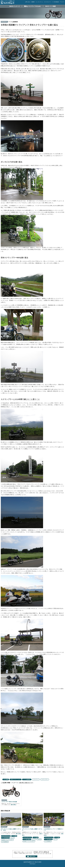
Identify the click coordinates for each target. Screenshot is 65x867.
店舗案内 (33, 1)
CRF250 (39, 839)
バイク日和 (5, 779)
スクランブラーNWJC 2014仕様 (9, 801)
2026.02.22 (25, 826)
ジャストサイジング (6, 836)
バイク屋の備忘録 (55, 1)
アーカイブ (62, 1)
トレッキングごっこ (39, 1)
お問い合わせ (27, 1)
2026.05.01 (3, 826)
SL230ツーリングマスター (7, 839)
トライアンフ (36, 779)
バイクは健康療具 (26, 779)
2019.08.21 (4, 21)
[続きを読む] (13, 804)
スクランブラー (44, 779)
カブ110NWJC (5, 841)
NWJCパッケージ (14, 6)
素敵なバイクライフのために (32, 6)
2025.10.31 (46, 826)
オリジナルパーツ (47, 1)
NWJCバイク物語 (50, 6)
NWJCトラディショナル (16, 779)
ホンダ (12, 837)
